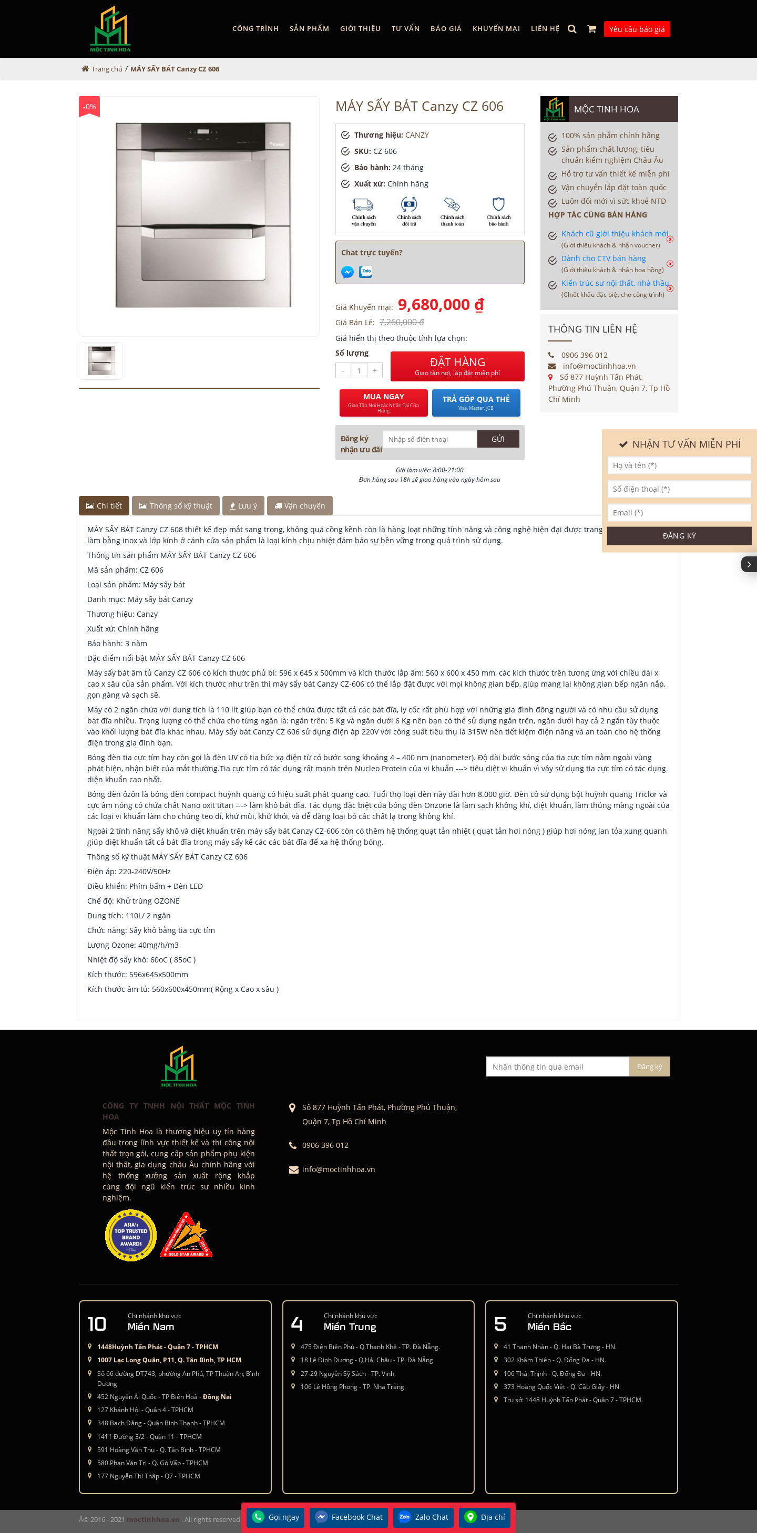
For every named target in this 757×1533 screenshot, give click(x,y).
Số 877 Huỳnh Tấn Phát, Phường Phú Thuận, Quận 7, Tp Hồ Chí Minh (609, 388)
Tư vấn (406, 28)
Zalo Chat (423, 1517)
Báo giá (446, 28)
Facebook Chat (349, 1517)
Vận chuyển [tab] (299, 506)
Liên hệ (545, 28)
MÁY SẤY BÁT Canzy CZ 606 (174, 69)
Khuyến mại (496, 28)
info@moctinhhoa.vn (592, 366)
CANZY (417, 135)
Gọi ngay (275, 1517)
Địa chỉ (484, 1517)
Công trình (255, 28)
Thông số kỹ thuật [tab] (175, 506)
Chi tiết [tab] (104, 506)
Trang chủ (106, 69)
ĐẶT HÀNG (457, 366)
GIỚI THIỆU (360, 28)
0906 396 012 (578, 355)
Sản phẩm (310, 28)
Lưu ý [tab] (243, 506)
